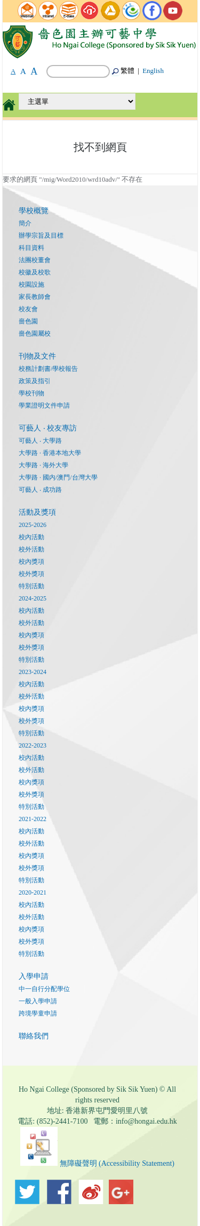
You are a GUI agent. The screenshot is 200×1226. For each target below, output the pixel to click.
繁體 (127, 71)
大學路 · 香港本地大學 (50, 453)
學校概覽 (34, 211)
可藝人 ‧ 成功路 (40, 489)
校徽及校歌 (35, 272)
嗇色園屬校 (35, 333)
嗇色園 (28, 321)
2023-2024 (32, 672)
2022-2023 (32, 745)
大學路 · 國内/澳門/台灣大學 (58, 477)
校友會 (28, 309)
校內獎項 (31, 561)
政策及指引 (35, 381)
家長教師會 (35, 297)
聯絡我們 (34, 1036)
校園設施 (31, 284)
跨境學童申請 (38, 1013)
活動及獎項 (37, 512)
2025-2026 (32, 525)
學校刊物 (31, 393)
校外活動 (31, 549)
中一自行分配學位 (44, 989)
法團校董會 (35, 260)
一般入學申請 (38, 1001)
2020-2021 (32, 892)
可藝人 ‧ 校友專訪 (48, 428)
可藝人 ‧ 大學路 (40, 440)
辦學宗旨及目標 (41, 235)
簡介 (25, 223)
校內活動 (31, 537)
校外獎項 (31, 574)
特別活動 (31, 586)
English (153, 71)
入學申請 (34, 976)
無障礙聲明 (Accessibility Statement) (117, 1163)
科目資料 (31, 247)
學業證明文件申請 (44, 405)
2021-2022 (32, 819)
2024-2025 (32, 598)
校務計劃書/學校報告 (48, 368)
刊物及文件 (37, 356)
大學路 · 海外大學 (43, 465)
